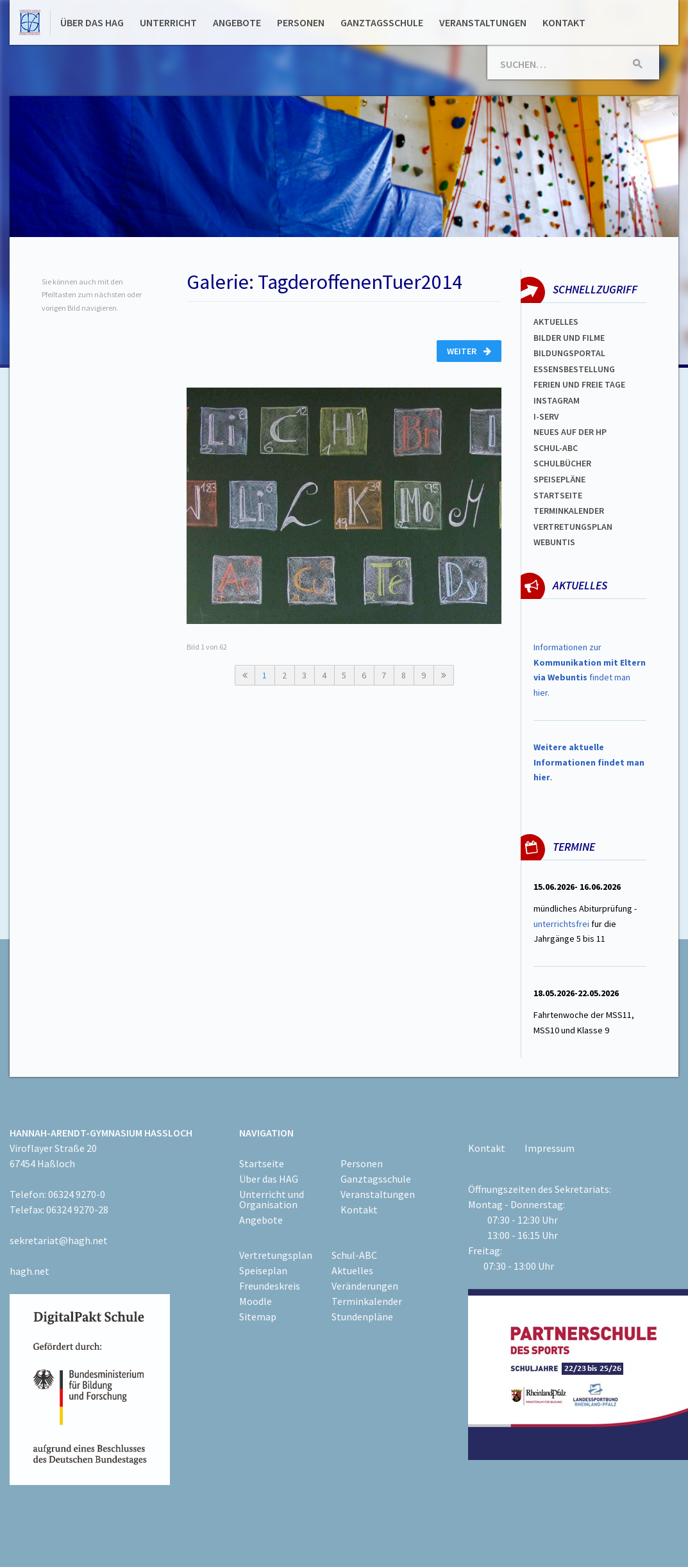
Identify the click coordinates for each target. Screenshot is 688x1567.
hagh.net (29, 1271)
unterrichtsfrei (561, 924)
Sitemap (257, 1316)
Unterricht (168, 22)
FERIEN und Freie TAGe (579, 384)
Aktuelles (555, 321)
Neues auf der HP (570, 432)
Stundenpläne (362, 1316)
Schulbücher (562, 463)
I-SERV (546, 416)
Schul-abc (555, 448)
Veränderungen (364, 1285)
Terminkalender (568, 510)
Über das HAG (92, 22)
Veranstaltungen (482, 22)
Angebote (237, 22)
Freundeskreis (269, 1285)
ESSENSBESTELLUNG (574, 369)
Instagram (556, 400)
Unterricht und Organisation (271, 1199)
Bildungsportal (569, 353)
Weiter (469, 351)
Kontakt (563, 22)
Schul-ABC (354, 1255)
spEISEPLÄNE (559, 479)
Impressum (549, 1148)
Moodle (255, 1301)
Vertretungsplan (572, 526)
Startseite (557, 495)
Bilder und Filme (569, 337)
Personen (300, 22)
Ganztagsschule (381, 22)
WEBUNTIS (554, 542)
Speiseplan (263, 1270)
